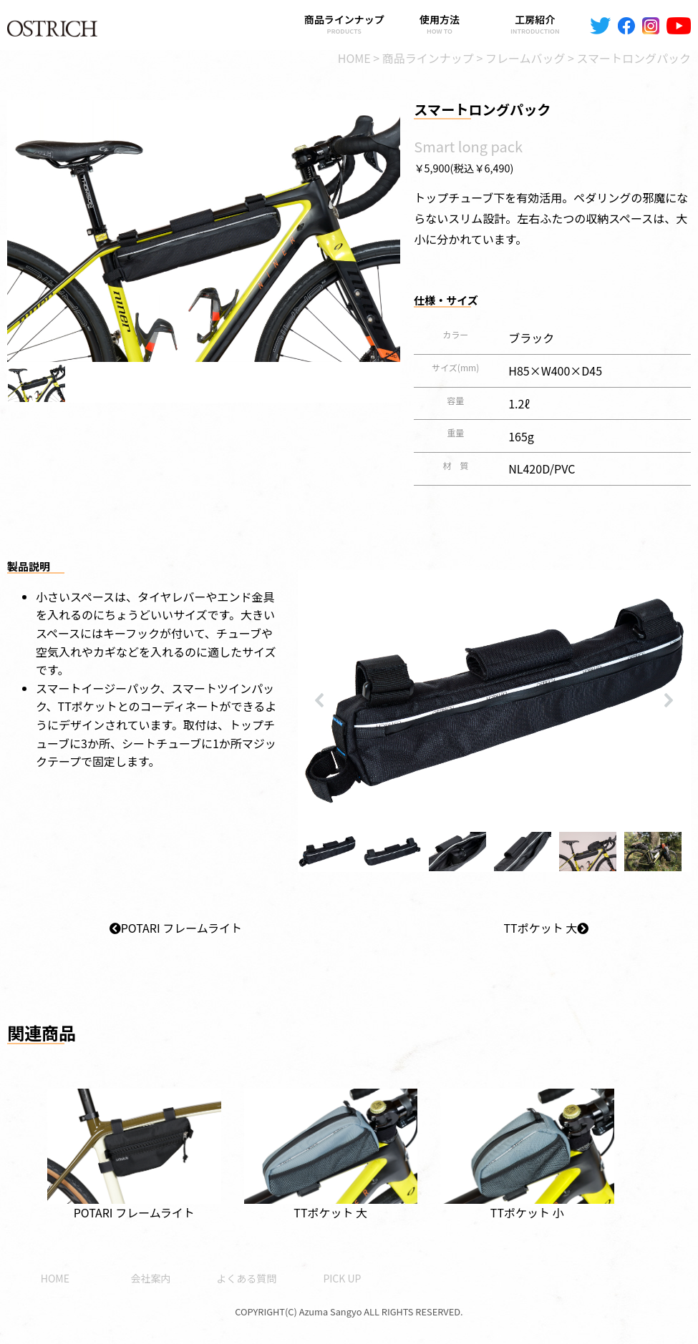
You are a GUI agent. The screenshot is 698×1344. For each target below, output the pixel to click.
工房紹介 (535, 24)
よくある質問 (246, 1278)
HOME (55, 1278)
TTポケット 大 (545, 927)
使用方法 (439, 24)
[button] (36, 382)
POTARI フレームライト (176, 927)
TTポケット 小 (527, 1145)
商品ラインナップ (344, 24)
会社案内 (151, 1278)
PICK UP (342, 1278)
